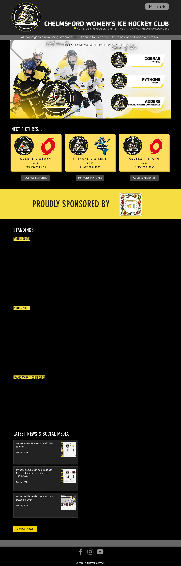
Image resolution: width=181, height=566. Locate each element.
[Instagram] (90, 552)
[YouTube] (100, 552)
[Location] (75, 28)
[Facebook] (81, 552)
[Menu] (157, 6)
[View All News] (25, 529)
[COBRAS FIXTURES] (35, 178)
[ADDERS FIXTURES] (144, 178)
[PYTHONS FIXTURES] (90, 178)
